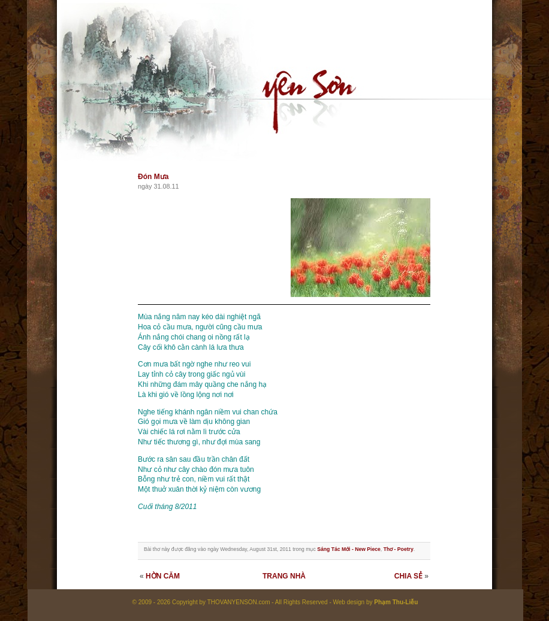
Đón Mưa (153, 176)
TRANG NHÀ (284, 576)
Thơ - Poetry (399, 549)
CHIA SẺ (408, 576)
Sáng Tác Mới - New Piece (349, 549)
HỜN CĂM (163, 576)
